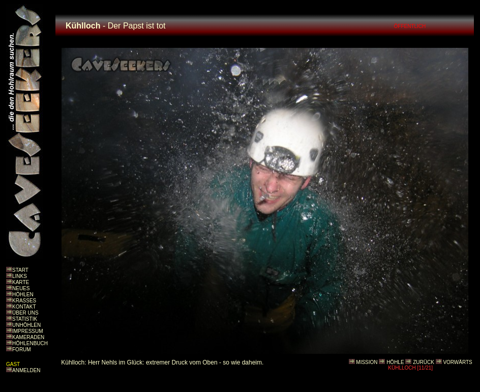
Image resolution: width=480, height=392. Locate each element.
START (20, 270)
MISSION (366, 362)
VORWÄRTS (457, 362)
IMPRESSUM (27, 331)
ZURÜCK (423, 362)
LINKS (19, 276)
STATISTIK (24, 319)
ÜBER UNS (25, 313)
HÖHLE (395, 362)
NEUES (20, 288)
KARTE (20, 282)
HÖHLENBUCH (30, 343)
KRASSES (24, 300)
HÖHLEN (23, 294)
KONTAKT (24, 307)
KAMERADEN (28, 337)
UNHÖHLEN (26, 325)
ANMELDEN (26, 370)
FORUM (21, 349)
